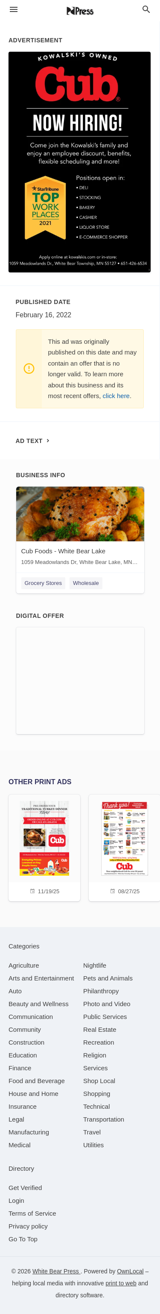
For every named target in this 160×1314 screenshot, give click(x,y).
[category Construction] (26, 1042)
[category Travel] (92, 1132)
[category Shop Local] (99, 1080)
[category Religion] (94, 1055)
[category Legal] (16, 1119)
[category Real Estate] (99, 1029)
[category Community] (25, 1029)
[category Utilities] (93, 1145)
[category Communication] (31, 1016)
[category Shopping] (96, 1093)
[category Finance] (20, 1068)
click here (116, 395)
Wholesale (86, 583)
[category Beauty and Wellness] (39, 1003)
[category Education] (23, 1055)
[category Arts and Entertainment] (41, 978)
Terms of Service (32, 1213)
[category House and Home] (33, 1093)
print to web (120, 1283)
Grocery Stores (43, 583)
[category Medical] (20, 1145)
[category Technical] (96, 1106)
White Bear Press (56, 1271)
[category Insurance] (23, 1106)
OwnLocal (130, 1271)
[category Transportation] (103, 1119)
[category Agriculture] (24, 965)
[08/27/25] (124, 846)
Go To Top (23, 1239)
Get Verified (25, 1187)
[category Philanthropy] (101, 991)
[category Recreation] (98, 1042)
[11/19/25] (44, 846)
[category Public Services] (105, 1016)
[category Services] (95, 1068)
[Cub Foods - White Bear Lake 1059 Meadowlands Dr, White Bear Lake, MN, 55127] (80, 528)
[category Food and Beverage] (37, 1080)
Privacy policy (28, 1226)
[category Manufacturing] (29, 1132)
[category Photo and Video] (107, 1003)
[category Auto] (15, 991)
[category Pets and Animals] (108, 978)
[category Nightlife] (94, 965)
